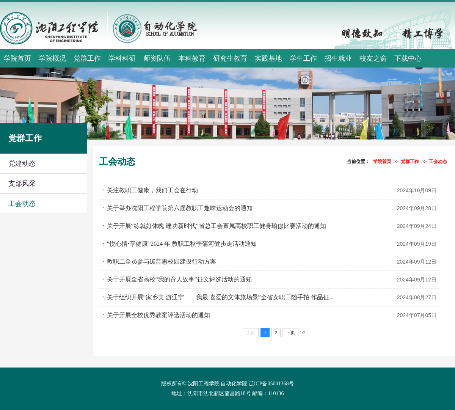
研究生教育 (230, 58)
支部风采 (22, 183)
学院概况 (52, 58)
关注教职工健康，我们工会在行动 (152, 190)
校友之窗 (373, 58)
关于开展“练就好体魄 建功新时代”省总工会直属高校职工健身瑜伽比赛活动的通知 (216, 226)
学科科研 (122, 58)
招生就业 (338, 58)
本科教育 (192, 58)
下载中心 (408, 58)
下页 (290, 332)
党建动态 (22, 163)
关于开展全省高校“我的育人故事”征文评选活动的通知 (179, 279)
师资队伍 (157, 58)
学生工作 (303, 58)
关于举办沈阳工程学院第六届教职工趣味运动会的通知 (180, 208)
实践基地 (268, 58)
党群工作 (87, 58)
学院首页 (17, 58)
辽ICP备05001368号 (271, 383)
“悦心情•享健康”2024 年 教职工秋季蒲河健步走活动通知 (182, 243)
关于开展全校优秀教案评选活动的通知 (158, 315)
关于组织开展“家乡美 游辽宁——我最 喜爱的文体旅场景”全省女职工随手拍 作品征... (220, 297)
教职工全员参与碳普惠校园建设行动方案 (161, 261)
